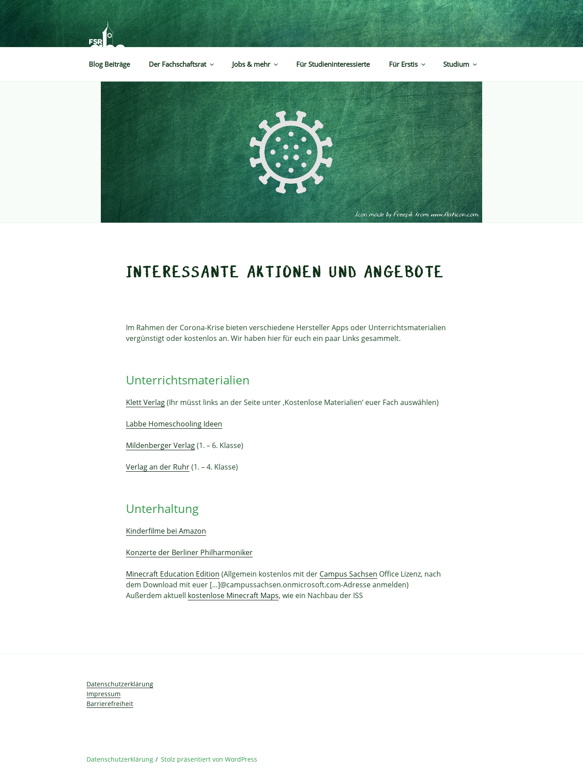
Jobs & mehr (255, 64)
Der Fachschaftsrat (182, 64)
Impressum (103, 694)
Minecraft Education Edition (173, 574)
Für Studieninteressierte (333, 64)
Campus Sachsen (348, 574)
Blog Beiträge (109, 64)
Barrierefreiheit (109, 703)
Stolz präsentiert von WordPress (209, 759)
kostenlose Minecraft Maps (233, 595)
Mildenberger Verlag (160, 445)
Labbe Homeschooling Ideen (174, 424)
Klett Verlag (145, 402)
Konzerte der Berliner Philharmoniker (189, 552)
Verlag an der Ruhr (158, 467)
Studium (460, 64)
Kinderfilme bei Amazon (166, 531)
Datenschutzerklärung (119, 684)
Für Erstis (408, 64)
